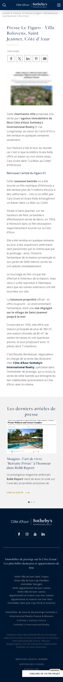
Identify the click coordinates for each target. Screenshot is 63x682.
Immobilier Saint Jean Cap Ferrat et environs (31, 603)
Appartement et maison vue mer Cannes (31, 595)
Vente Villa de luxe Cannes (31, 591)
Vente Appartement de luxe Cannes (31, 588)
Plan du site (31, 669)
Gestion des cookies (31, 664)
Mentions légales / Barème (32, 659)
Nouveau (55, 670)
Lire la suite (18, 492)
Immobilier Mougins (31, 584)
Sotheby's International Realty (31, 624)
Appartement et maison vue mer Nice (31, 599)
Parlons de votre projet (42, 674)
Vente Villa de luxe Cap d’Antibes (31, 580)
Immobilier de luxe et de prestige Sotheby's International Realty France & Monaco (31, 614)
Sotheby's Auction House (31, 620)
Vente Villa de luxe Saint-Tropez (31, 576)
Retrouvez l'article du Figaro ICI (26, 173)
